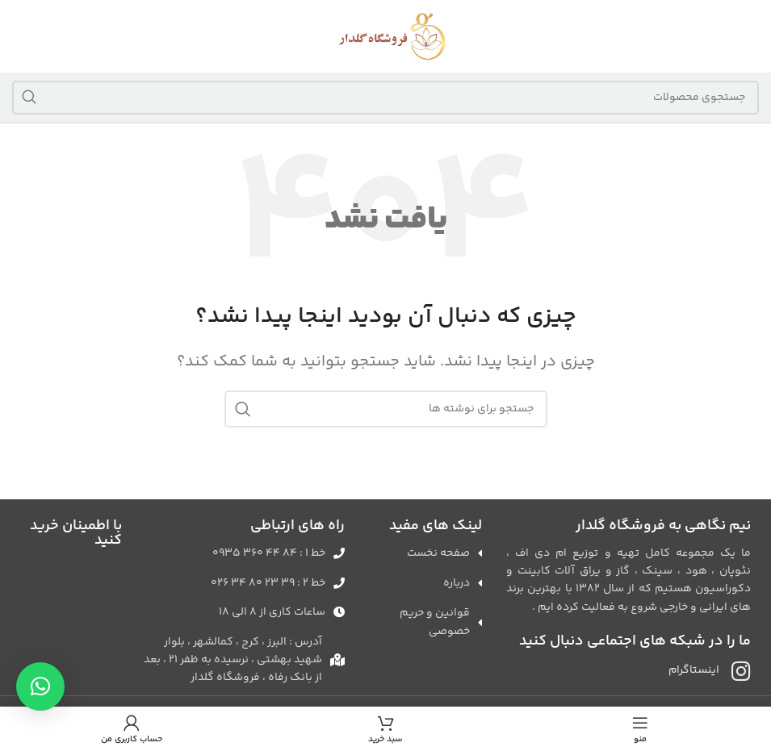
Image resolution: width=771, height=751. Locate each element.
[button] (40, 686)
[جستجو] (385, 98)
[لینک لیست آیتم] (241, 553)
